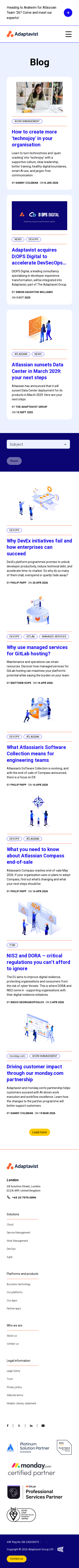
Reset (14, 461)
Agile (9, 1257)
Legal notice (13, 1371)
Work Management (17, 1240)
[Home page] (33, 34)
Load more (39, 1132)
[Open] (65, 444)
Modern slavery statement (21, 1403)
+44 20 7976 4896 (24, 1197)
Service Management (18, 1232)
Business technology (19, 1284)
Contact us (13, 1343)
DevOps (11, 1248)
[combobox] (35, 444)
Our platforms (15, 1292)
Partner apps (14, 1308)
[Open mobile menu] (68, 34)
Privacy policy (14, 1387)
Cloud (10, 1224)
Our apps (12, 1300)
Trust (10, 1379)
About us (12, 1335)
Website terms (15, 1395)
